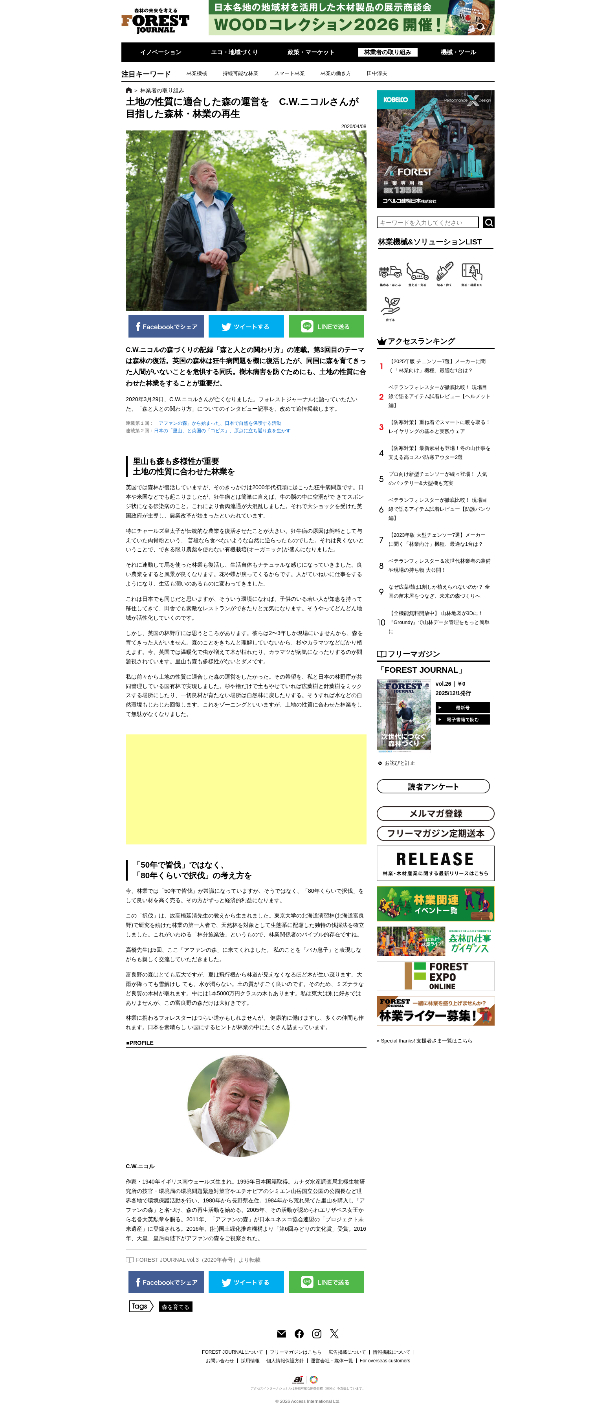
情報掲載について (392, 1352)
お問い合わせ (220, 1361)
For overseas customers (385, 1361)
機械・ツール (458, 52)
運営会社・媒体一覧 (332, 1361)
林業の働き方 (336, 73)
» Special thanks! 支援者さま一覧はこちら (425, 1041)
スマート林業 (289, 73)
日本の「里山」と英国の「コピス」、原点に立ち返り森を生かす (222, 430)
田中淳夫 (377, 73)
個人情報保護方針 (285, 1361)
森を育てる (175, 1307)
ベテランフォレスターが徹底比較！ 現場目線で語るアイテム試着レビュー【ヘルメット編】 (440, 396)
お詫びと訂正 (400, 763)
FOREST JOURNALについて (232, 1352)
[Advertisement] (246, 789)
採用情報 (250, 1361)
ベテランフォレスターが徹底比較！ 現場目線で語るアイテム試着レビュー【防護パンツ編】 (440, 509)
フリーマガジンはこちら (296, 1352)
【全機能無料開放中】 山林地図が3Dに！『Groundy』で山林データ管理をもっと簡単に (439, 622)
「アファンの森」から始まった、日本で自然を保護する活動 (217, 423)
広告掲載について (347, 1352)
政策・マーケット (311, 52)
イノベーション (161, 52)
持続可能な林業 (240, 73)
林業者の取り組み (387, 52)
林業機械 (197, 73)
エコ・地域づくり (234, 52)
